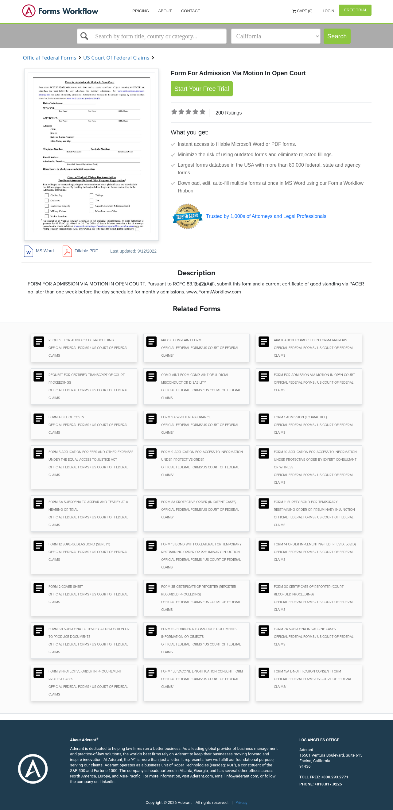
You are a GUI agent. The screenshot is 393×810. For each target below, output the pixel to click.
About (165, 11)
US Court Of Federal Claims (116, 57)
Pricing (140, 11)
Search (337, 36)
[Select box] (152, 36)
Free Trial (355, 10)
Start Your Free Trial (201, 88)
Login (328, 11)
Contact (190, 11)
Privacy (241, 802)
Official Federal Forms (49, 57)
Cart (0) (303, 11)
